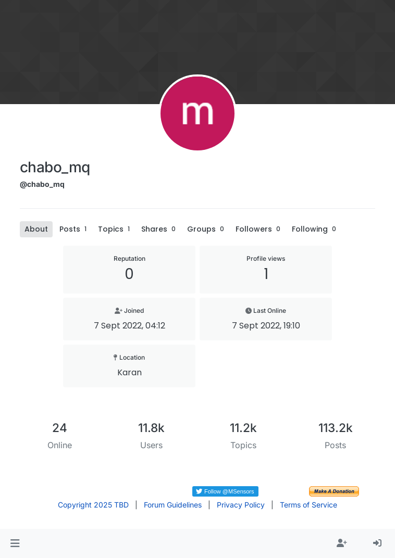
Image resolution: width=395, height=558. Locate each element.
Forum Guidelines (173, 504)
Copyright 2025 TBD (93, 504)
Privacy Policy (241, 504)
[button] (15, 543)
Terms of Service (308, 504)
